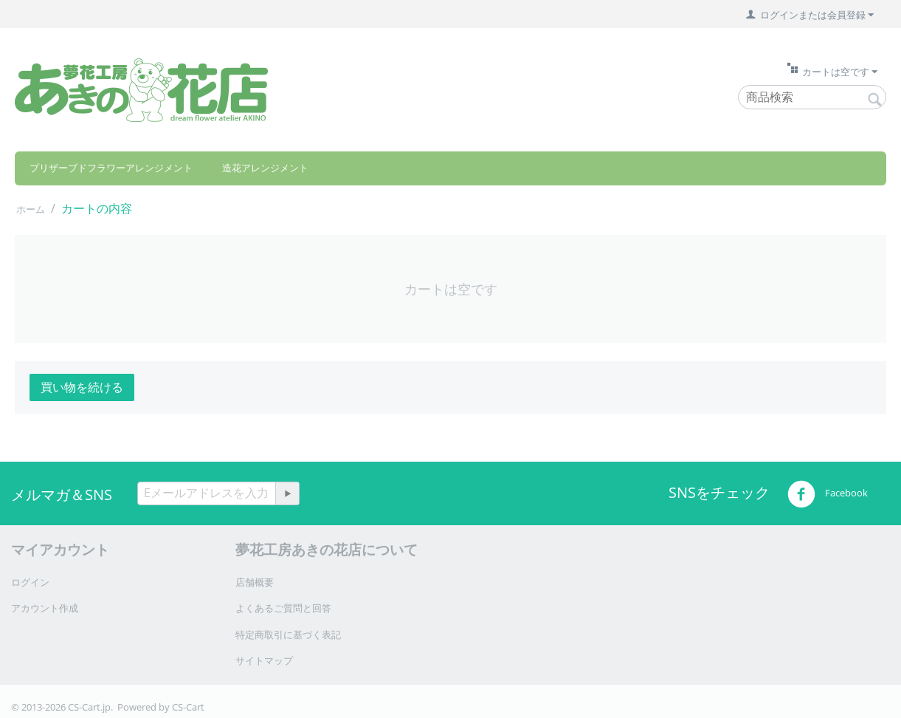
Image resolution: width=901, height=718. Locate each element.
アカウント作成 (44, 608)
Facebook (827, 494)
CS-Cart (188, 707)
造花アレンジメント (265, 167)
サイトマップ (264, 660)
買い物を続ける (82, 387)
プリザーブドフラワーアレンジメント (111, 167)
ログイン (30, 582)
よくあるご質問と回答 (283, 608)
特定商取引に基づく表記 (288, 634)
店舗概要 (254, 582)
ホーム (30, 209)
